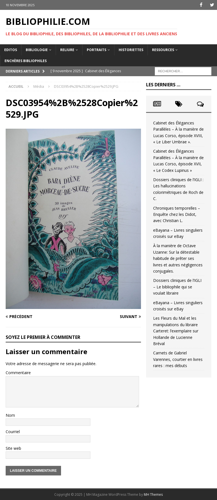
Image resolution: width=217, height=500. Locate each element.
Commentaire (18, 372)
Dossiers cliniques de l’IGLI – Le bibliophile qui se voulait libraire (177, 287)
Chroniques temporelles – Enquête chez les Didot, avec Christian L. (176, 214)
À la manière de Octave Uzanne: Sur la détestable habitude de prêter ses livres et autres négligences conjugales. (178, 258)
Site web (13, 448)
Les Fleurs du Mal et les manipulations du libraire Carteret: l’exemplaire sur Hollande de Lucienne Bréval (175, 330)
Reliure (67, 49)
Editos (10, 49)
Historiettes (131, 49)
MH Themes (153, 494)
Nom (10, 415)
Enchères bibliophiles (26, 60)
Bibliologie (37, 49)
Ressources (163, 49)
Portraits (96, 49)
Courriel (13, 431)
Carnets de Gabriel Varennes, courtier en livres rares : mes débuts (178, 359)
